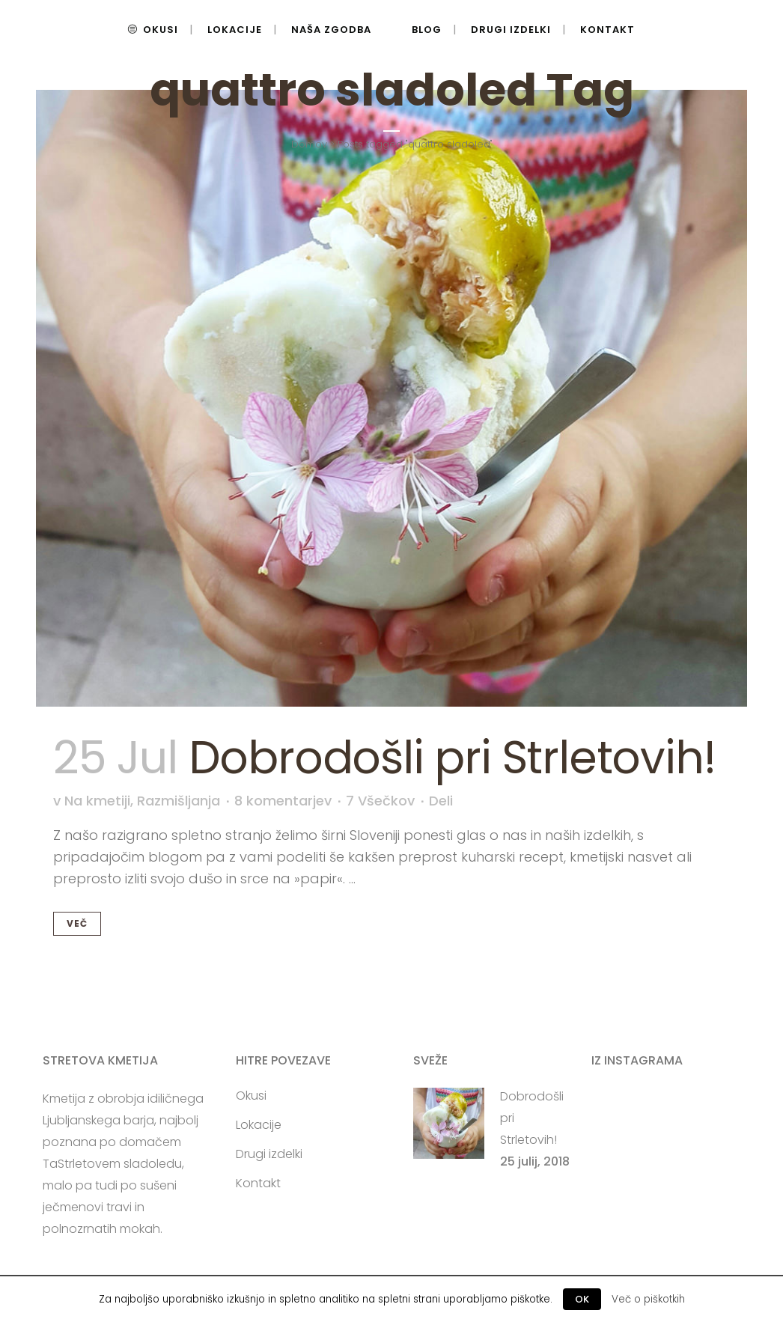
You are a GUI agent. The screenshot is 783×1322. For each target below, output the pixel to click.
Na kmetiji (97, 800)
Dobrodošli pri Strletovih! (452, 757)
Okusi (251, 1096)
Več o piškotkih (648, 1299)
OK (582, 1299)
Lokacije (258, 1125)
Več (77, 923)
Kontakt (258, 1183)
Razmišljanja (178, 800)
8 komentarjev (283, 800)
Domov (309, 144)
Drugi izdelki (269, 1154)
